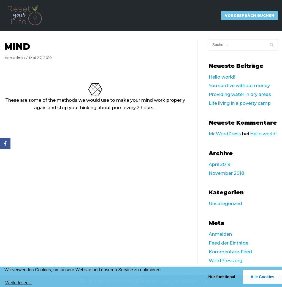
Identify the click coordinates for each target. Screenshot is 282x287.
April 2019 (219, 164)
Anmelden (220, 234)
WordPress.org (225, 260)
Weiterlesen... (18, 282)
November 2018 (226, 173)
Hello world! (222, 77)
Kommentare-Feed (230, 251)
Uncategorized (225, 203)
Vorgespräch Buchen (249, 16)
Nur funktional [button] (221, 277)
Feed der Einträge (228, 243)
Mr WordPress (225, 133)
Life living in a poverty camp (240, 103)
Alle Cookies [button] (262, 277)
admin (19, 57)
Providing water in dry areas (240, 94)
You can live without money (239, 85)
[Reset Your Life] (24, 15)
